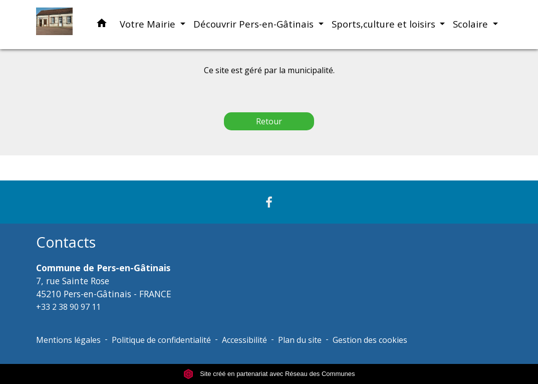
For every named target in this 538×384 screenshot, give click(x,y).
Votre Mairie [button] (149, 24)
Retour (269, 121)
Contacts (66, 242)
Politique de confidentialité (161, 339)
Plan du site (300, 339)
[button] (102, 25)
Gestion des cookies (370, 339)
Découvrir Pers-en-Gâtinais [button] (254, 24)
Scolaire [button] (471, 24)
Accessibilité (244, 339)
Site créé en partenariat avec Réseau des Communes (269, 373)
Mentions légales (68, 339)
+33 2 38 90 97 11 (68, 306)
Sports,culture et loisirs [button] (385, 24)
